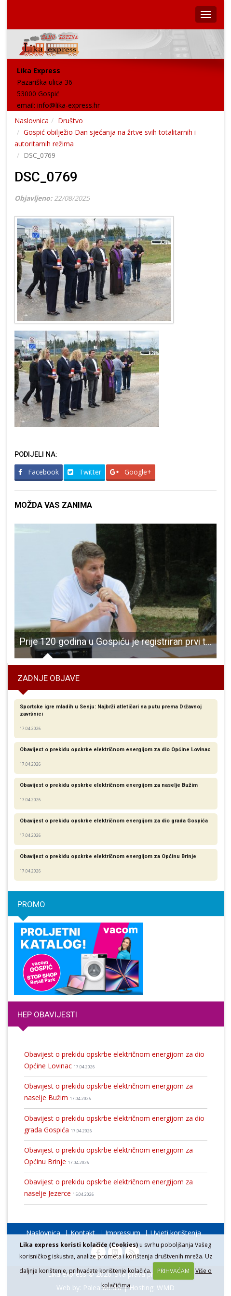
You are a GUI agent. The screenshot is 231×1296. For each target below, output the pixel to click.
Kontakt (82, 1232)
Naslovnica (31, 120)
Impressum (122, 1232)
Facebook (38, 471)
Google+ (130, 471)
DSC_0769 (46, 177)
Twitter (84, 471)
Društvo (70, 120)
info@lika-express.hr (68, 105)
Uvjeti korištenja (175, 1232)
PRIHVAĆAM (173, 1271)
